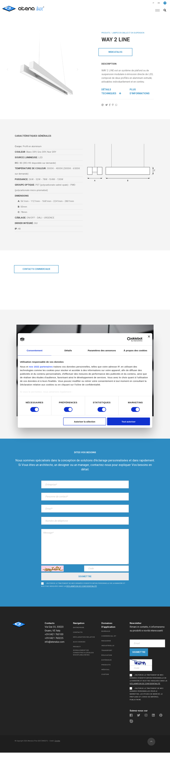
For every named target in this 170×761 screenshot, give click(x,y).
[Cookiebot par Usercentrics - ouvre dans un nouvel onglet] (129, 339)
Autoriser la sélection (84, 422)
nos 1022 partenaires (41, 366)
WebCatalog (115, 53)
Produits (105, 34)
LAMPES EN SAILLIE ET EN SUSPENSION (128, 34)
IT (153, 3)
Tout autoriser (128, 422)
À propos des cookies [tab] (135, 350)
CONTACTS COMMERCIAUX (36, 276)
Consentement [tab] (34, 350)
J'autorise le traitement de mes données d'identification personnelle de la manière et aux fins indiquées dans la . (85, 589)
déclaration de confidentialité (82, 591)
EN (159, 3)
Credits (59, 751)
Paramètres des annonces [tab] (102, 350)
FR (165, 3)
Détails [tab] (68, 350)
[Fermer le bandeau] (149, 339)
